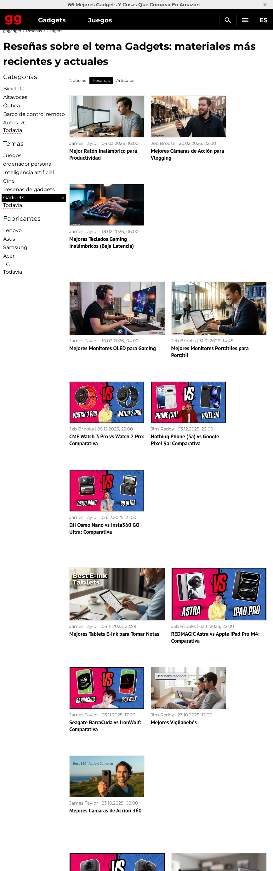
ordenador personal (28, 164)
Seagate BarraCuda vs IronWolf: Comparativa (94, 533)
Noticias (77, 80)
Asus (9, 239)
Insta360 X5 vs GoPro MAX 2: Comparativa (99, 723)
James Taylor (83, 136)
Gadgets (52, 20)
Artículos (125, 80)
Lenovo (12, 230)
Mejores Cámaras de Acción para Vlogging (161, 153)
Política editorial (24, 777)
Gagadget (13, 18)
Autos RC (15, 123)
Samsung (15, 247)
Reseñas (34, 30)
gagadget (12, 30)
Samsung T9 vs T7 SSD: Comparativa (212, 632)
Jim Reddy (149, 325)
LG (6, 264)
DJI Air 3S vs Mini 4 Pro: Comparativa (232, 723)
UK (9, 821)
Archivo (14, 806)
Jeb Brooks (149, 136)
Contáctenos (20, 799)
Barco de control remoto (34, 114)
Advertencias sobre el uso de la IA (43, 784)
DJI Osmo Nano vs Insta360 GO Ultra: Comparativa (226, 346)
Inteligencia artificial (28, 172)
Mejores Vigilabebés (160, 523)
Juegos (100, 20)
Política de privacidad (30, 791)
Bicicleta (14, 89)
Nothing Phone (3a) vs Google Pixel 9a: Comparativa (162, 346)
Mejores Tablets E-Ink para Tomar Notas (114, 442)
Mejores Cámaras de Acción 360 (228, 533)
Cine (9, 181)
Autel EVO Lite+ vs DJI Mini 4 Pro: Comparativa (168, 723)
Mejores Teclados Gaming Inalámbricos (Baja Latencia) (234, 156)
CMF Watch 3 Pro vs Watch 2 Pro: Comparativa (99, 343)
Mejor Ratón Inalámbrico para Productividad (97, 153)
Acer (8, 256)
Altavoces (15, 97)
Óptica (11, 106)
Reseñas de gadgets (29, 189)
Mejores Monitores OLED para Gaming (112, 252)
